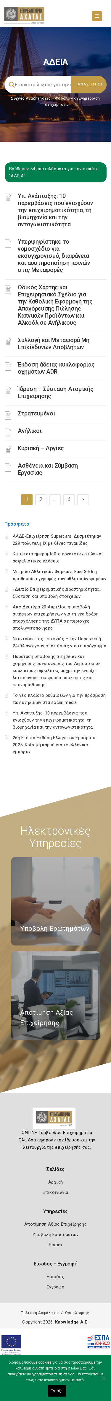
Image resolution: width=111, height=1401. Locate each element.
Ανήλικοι (30, 430)
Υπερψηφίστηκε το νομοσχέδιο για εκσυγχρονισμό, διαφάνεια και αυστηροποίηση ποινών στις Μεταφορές (54, 255)
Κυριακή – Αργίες (41, 448)
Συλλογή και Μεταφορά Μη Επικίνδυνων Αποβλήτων (53, 343)
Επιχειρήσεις (57, 104)
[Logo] (55, 1120)
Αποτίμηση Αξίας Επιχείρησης (55, 1224)
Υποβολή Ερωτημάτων (55, 1234)
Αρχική (55, 1182)
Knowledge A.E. (72, 1322)
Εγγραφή (55, 1287)
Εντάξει (57, 1391)
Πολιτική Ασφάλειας (40, 1313)
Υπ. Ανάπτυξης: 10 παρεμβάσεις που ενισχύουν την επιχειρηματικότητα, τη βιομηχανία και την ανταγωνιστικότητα (55, 210)
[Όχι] (104, 1381)
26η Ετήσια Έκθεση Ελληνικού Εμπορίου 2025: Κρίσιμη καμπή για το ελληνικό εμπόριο (54, 745)
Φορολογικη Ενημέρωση (77, 98)
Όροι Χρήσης (77, 1313)
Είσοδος (55, 1276)
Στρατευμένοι (36, 413)
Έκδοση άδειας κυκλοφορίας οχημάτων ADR (56, 368)
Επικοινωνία (55, 1192)
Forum (55, 1244)
